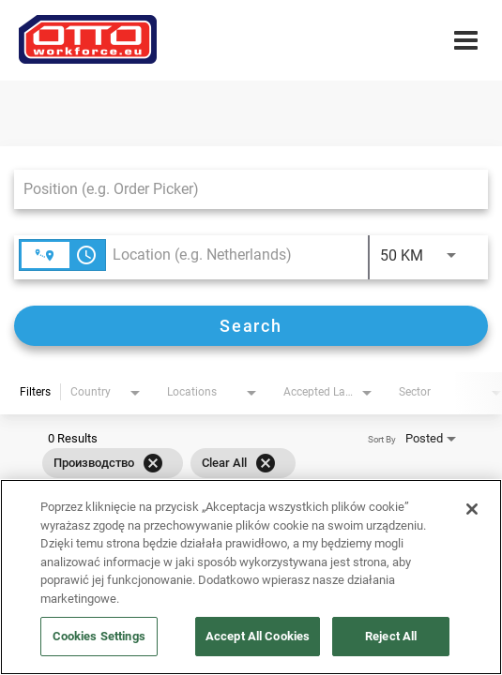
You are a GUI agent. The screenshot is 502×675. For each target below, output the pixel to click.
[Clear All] (265, 463)
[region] (251, 577)
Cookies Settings (99, 636)
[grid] (169, 463)
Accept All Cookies (257, 636)
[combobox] (241, 189)
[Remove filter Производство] (153, 463)
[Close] (472, 509)
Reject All (391, 636)
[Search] (251, 326)
